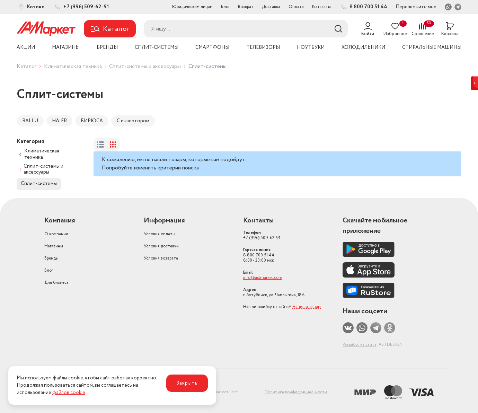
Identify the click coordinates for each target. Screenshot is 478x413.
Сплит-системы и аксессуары (145, 66)
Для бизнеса (56, 282)
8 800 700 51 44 (258, 255)
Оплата (296, 7)
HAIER (59, 120)
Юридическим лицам (192, 7)
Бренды (51, 258)
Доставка (271, 7)
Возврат (246, 7)
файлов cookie (68, 392)
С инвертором (133, 120)
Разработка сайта (360, 345)
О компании (56, 234)
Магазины (53, 246)
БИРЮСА (92, 120)
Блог (225, 7)
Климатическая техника (73, 66)
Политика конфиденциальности (296, 392)
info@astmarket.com (262, 278)
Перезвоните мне (416, 7)
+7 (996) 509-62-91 (261, 235)
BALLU (30, 120)
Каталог (26, 66)
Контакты (321, 7)
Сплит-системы (39, 183)
